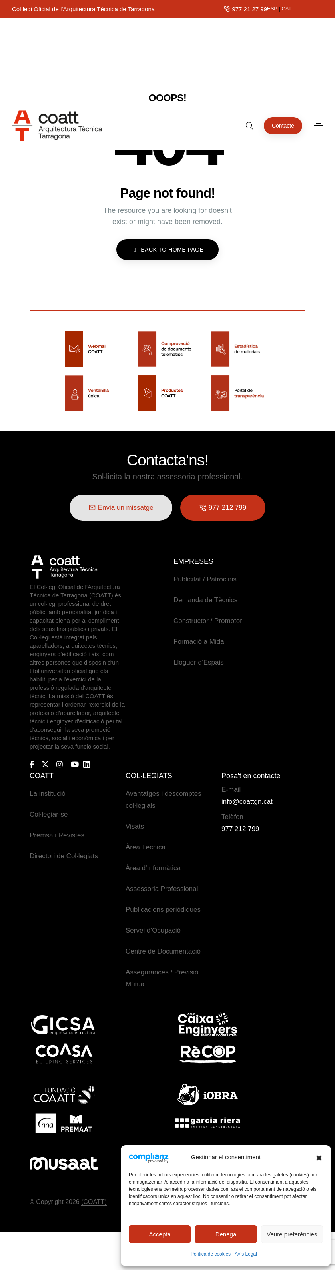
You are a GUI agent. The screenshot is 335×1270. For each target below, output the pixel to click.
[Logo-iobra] (207, 1094)
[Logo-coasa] (64, 1053)
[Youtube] (75, 763)
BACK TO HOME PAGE (168, 249)
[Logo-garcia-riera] (207, 1122)
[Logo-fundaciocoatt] (64, 1094)
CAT (286, 9)
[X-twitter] (45, 763)
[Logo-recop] (207, 1053)
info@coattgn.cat (247, 801)
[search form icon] (250, 42)
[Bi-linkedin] (90, 764)
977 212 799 (240, 828)
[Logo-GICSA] (64, 1024)
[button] (319, 1157)
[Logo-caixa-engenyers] (207, 1024)
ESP (272, 9)
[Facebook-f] (32, 763)
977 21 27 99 (249, 9)
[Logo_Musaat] (64, 1163)
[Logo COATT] (64, 566)
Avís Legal (246, 1254)
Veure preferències (292, 1234)
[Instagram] (59, 763)
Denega (226, 1234)
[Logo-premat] (64, 1122)
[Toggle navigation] (318, 42)
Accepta (160, 1234)
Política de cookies (211, 1254)
